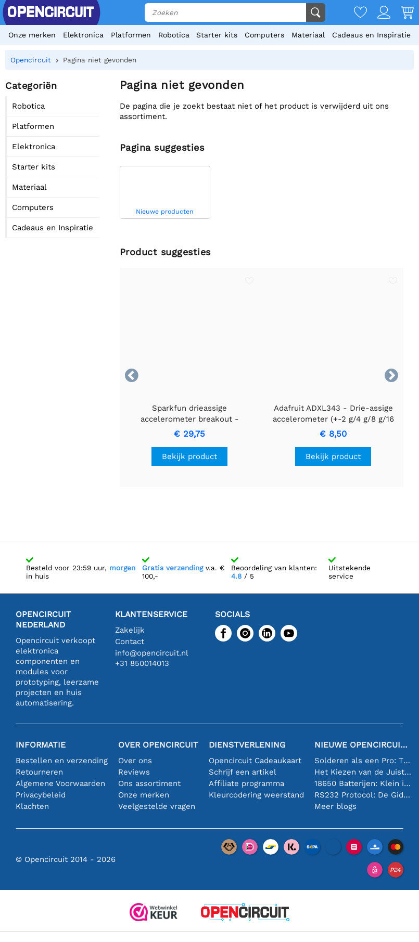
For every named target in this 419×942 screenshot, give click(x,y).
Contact (129, 641)
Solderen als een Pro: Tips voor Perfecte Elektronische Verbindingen (362, 760)
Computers (264, 35)
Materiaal (308, 35)
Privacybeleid (41, 795)
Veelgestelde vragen (156, 806)
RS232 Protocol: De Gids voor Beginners (362, 795)
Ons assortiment (149, 783)
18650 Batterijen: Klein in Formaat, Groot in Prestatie (362, 783)
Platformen (131, 35)
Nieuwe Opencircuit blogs (362, 745)
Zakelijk (130, 630)
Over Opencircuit (158, 745)
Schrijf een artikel (242, 772)
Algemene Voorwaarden (60, 783)
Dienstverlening (247, 745)
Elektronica (83, 35)
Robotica (173, 35)
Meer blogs (335, 806)
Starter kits (216, 35)
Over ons (135, 760)
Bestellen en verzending (62, 760)
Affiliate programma (246, 783)
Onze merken (32, 35)
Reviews (134, 772)
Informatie (41, 745)
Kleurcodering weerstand (256, 795)
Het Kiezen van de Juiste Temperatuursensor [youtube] (362, 772)
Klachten (32, 806)
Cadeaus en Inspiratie (371, 35)
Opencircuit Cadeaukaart (255, 760)
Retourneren (39, 772)
